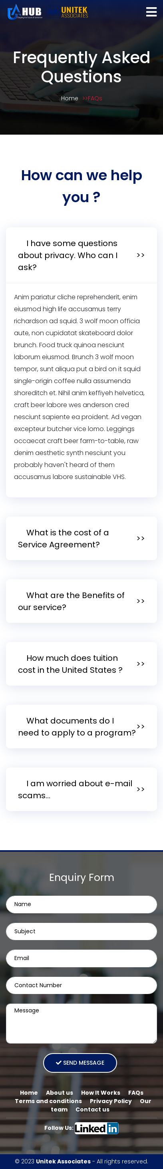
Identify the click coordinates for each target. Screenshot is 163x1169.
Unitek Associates (63, 1161)
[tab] (81, 255)
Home (69, 98)
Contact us (92, 1109)
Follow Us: (81, 1128)
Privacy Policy (111, 1101)
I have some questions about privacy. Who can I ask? (67, 255)
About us (59, 1093)
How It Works (100, 1093)
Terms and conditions (48, 1101)
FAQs (95, 98)
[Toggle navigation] (151, 12)
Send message (80, 1063)
